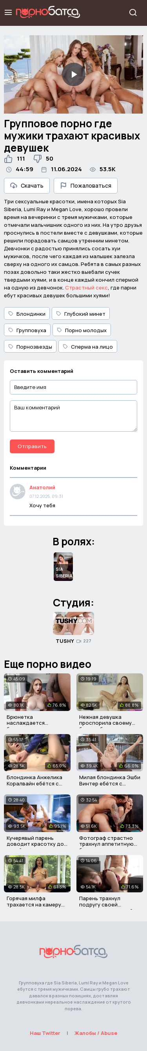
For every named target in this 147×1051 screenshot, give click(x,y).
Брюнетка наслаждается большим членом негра (36, 723)
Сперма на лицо (88, 346)
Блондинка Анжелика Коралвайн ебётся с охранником (34, 783)
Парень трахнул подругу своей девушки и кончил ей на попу (109, 907)
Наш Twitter (45, 1033)
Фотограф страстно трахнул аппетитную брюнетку (106, 844)
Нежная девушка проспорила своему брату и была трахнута (108, 723)
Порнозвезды (30, 346)
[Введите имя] (73, 387)
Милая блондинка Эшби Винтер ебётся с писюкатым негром (109, 783)
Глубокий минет (80, 313)
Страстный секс (86, 287)
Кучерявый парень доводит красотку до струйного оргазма (35, 844)
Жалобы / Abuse (95, 1033)
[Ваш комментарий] (73, 416)
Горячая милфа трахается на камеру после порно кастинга (36, 904)
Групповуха (27, 330)
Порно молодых (82, 330)
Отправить (32, 446)
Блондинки (26, 313)
